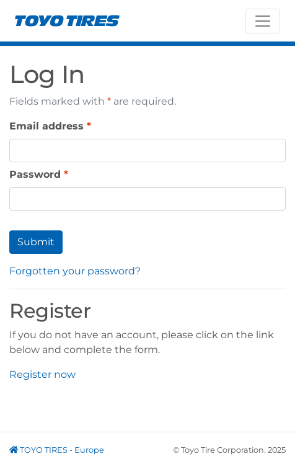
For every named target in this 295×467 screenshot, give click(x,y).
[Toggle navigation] (262, 21)
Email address (46, 126)
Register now (42, 374)
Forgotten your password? (75, 271)
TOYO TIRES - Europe (56, 450)
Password (35, 174)
